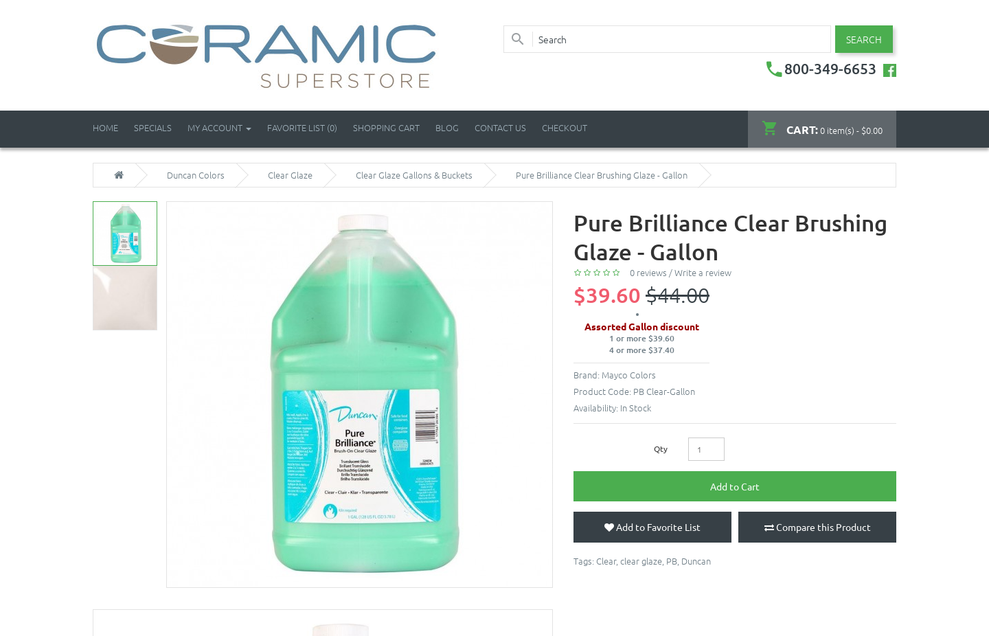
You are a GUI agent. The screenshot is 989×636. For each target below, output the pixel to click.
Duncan (696, 560)
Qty (661, 448)
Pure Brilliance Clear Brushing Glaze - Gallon (601, 175)
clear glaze (641, 560)
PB (671, 560)
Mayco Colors (629, 374)
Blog (447, 127)
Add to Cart (735, 486)
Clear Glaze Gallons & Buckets (414, 175)
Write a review (702, 272)
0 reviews (648, 272)
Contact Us (500, 127)
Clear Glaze (290, 175)
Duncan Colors (196, 175)
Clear (606, 560)
